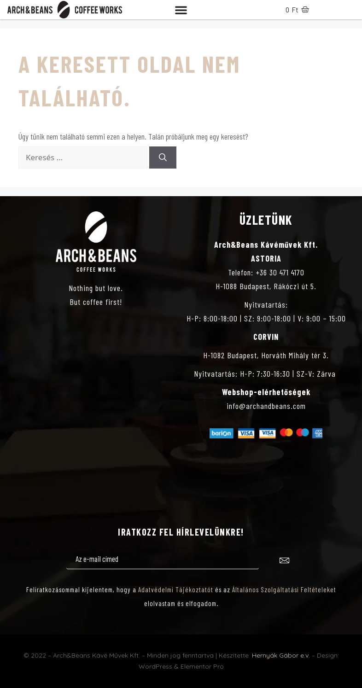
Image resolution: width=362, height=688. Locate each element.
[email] (162, 559)
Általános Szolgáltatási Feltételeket (284, 589)
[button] (181, 9)
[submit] (284, 561)
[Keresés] (162, 157)
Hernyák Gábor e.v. (281, 655)
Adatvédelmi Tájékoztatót (175, 589)
